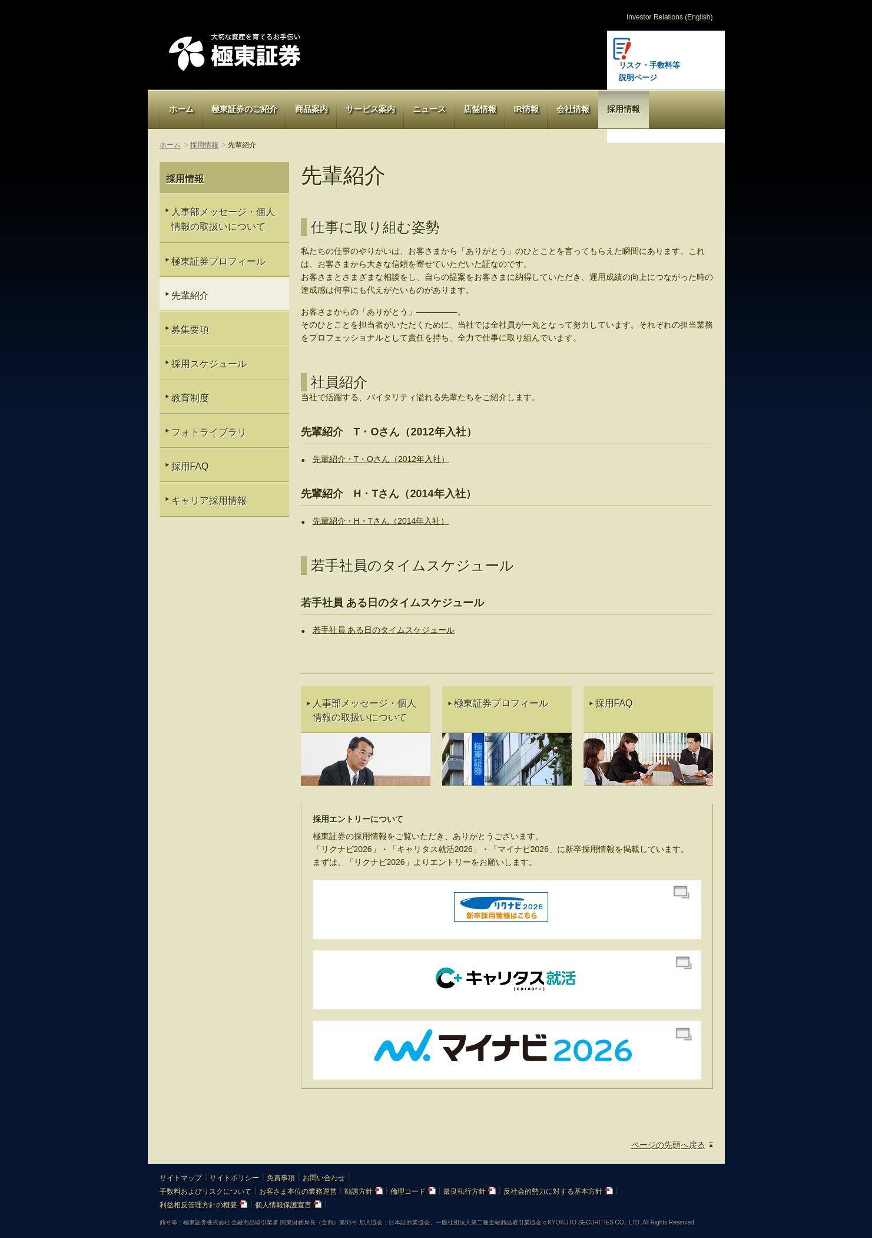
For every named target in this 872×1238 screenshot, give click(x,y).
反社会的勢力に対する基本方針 (557, 1191)
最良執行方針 (469, 1191)
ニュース (429, 109)
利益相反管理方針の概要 (203, 1205)
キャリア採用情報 (209, 501)
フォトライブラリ (209, 432)
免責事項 (281, 1178)
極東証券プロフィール (218, 261)
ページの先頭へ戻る (668, 1145)
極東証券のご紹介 (244, 109)
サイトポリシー (234, 1178)
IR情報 (526, 109)
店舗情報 (479, 109)
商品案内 (311, 109)
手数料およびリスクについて (205, 1191)
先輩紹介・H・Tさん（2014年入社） (381, 521)
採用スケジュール (209, 364)
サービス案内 (370, 109)
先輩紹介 (190, 295)
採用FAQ (190, 466)
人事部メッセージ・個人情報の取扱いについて (223, 219)
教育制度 (190, 398)
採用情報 (623, 109)
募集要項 (190, 330)
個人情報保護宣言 (288, 1205)
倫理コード (413, 1191)
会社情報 (572, 109)
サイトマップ (181, 1178)
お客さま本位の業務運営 (298, 1191)
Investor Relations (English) (669, 17)
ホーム (181, 109)
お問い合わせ (324, 1178)
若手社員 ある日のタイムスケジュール (384, 630)
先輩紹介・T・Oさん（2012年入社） (381, 459)
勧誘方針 (363, 1191)
